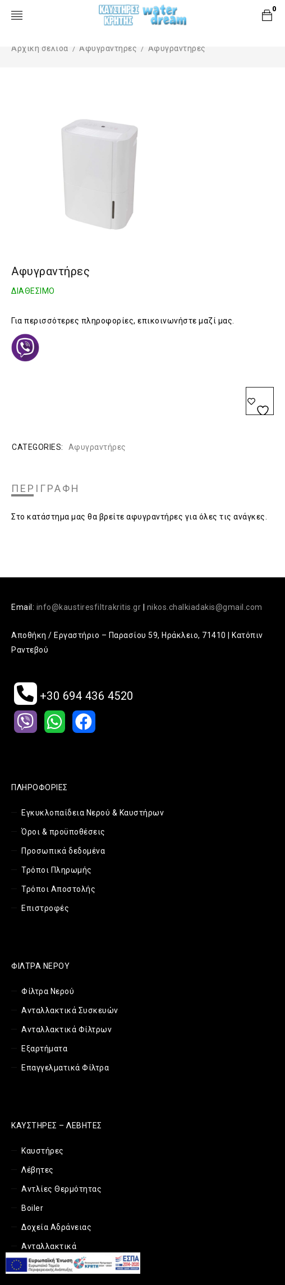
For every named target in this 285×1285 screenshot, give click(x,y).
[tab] (45, 489)
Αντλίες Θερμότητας (61, 1188)
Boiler (32, 1208)
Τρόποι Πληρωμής (56, 869)
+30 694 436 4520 (74, 696)
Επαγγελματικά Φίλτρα (65, 1067)
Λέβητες (37, 1169)
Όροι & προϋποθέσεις (63, 831)
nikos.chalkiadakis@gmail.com (205, 607)
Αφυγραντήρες (108, 48)
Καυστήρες (42, 1150)
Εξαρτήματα (44, 1048)
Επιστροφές (45, 908)
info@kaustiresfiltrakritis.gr (88, 607)
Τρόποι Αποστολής (58, 889)
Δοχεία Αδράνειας (56, 1227)
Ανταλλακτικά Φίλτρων (66, 1029)
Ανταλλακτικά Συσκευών (69, 1010)
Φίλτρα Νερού (47, 991)
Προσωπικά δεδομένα (63, 850)
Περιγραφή (45, 488)
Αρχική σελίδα (39, 48)
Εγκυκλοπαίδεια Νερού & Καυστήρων (92, 812)
